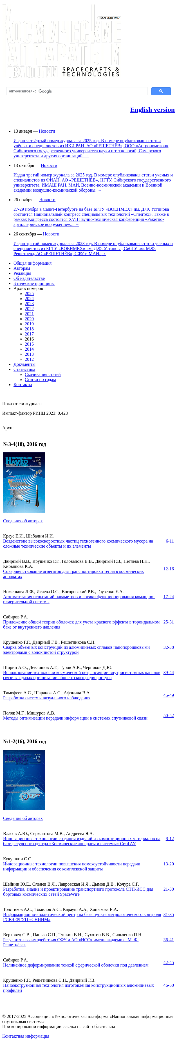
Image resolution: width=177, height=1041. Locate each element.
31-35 (168, 914)
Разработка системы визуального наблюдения (46, 697)
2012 (29, 359)
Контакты (23, 384)
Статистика (24, 369)
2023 (29, 303)
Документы (24, 364)
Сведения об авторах (23, 520)
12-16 (168, 568)
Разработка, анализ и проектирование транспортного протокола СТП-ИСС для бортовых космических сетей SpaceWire (78, 892)
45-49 (168, 695)
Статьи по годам (40, 379)
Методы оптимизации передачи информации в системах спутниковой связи (75, 718)
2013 (29, 354)
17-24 (168, 596)
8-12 (170, 838)
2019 (29, 323)
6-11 (170, 541)
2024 (29, 298)
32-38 (168, 647)
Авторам (22, 268)
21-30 (168, 889)
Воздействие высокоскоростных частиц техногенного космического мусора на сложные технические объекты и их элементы (78, 543)
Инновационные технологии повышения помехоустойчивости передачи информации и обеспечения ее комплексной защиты (71, 866)
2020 (29, 318)
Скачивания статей (43, 374)
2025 (29, 293)
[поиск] (76, 91)
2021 (29, 313)
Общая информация (32, 263)
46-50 (168, 985)
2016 (29, 339)
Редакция (22, 273)
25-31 (168, 622)
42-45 (168, 962)
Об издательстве (29, 278)
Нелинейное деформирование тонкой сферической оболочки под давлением (76, 965)
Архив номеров (28, 288)
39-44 (168, 672)
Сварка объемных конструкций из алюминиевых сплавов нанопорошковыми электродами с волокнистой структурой (76, 650)
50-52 (168, 715)
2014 (29, 349)
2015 (29, 344)
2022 (29, 308)
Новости (47, 131)
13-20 (168, 863)
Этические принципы (34, 283)
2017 (29, 334)
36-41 (168, 939)
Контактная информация (25, 1036)
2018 (29, 328)
